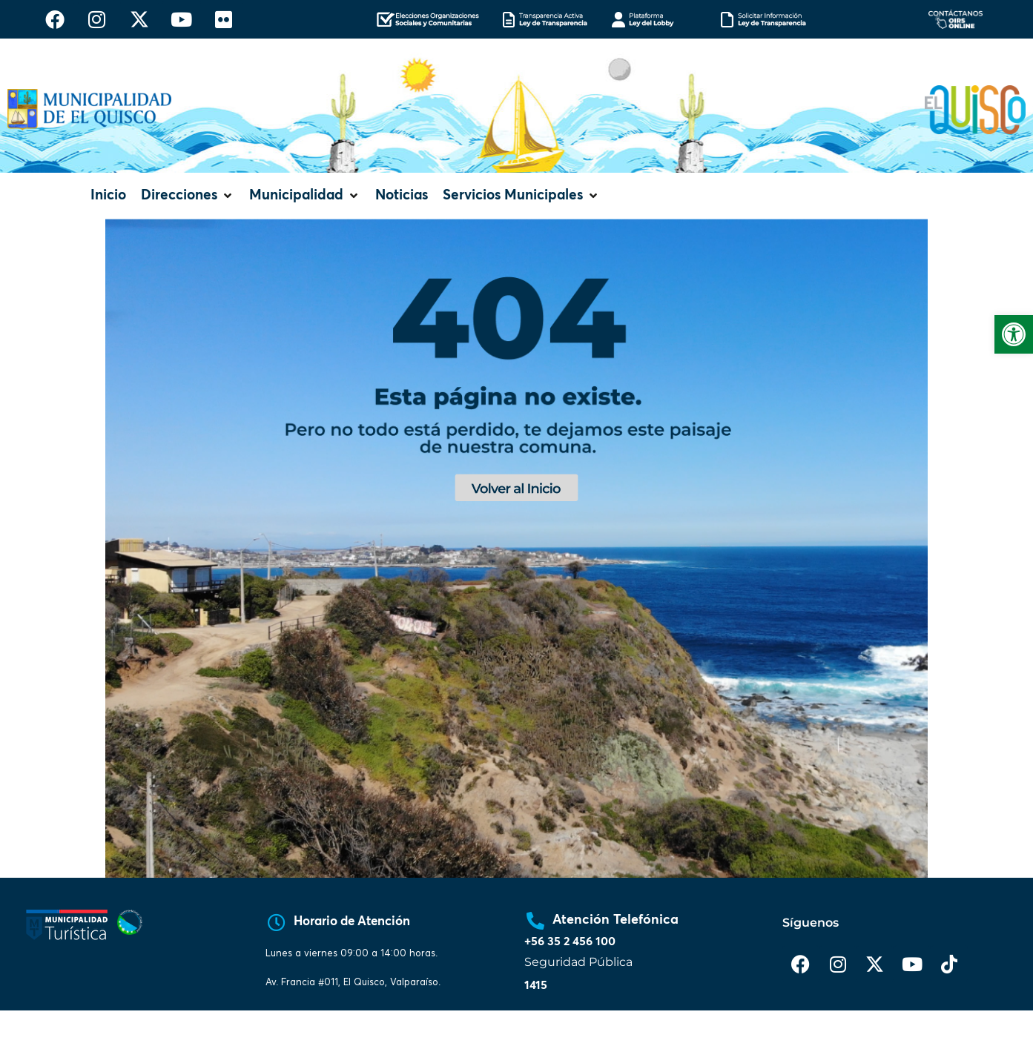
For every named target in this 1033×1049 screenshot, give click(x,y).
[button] (187, 196)
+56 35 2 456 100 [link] (569, 941)
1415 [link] (535, 985)
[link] (1013, 334)
